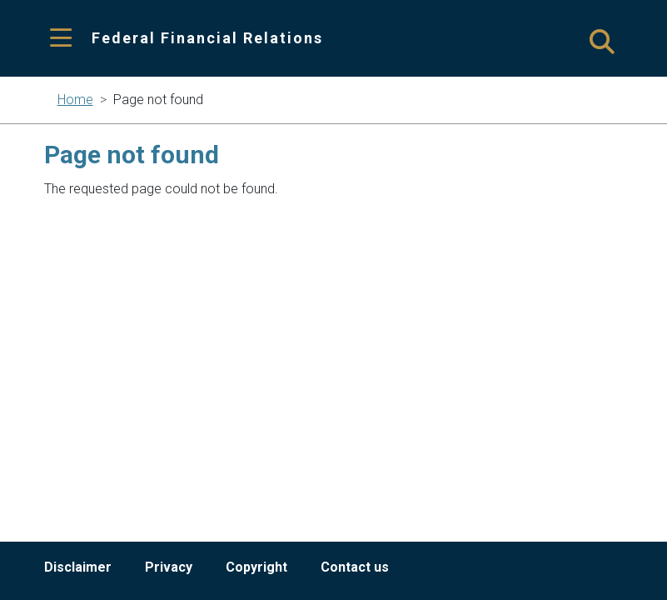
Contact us (355, 567)
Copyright (256, 567)
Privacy (168, 567)
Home (75, 100)
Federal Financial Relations (207, 38)
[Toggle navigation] (61, 39)
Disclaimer (78, 567)
